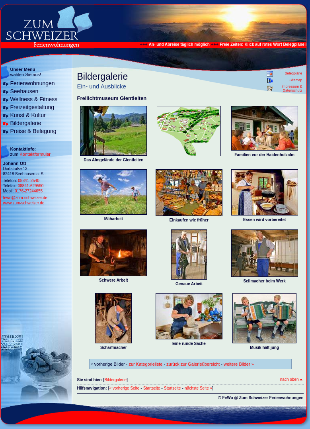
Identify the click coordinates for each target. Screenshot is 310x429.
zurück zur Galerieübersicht (193, 364)
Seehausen (24, 91)
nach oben (291, 379)
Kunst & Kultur (28, 115)
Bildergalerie (25, 123)
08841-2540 (28, 180)
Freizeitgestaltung (32, 107)
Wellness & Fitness (34, 99)
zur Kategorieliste (146, 364)
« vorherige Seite (124, 388)
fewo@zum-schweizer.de (25, 198)
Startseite (151, 388)
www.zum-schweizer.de (24, 203)
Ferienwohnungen (32, 83)
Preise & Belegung (33, 131)
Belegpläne (293, 73)
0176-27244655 (29, 191)
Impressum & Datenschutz (292, 88)
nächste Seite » (198, 388)
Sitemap (295, 80)
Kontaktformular (35, 154)
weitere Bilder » (239, 364)
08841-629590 (31, 186)
